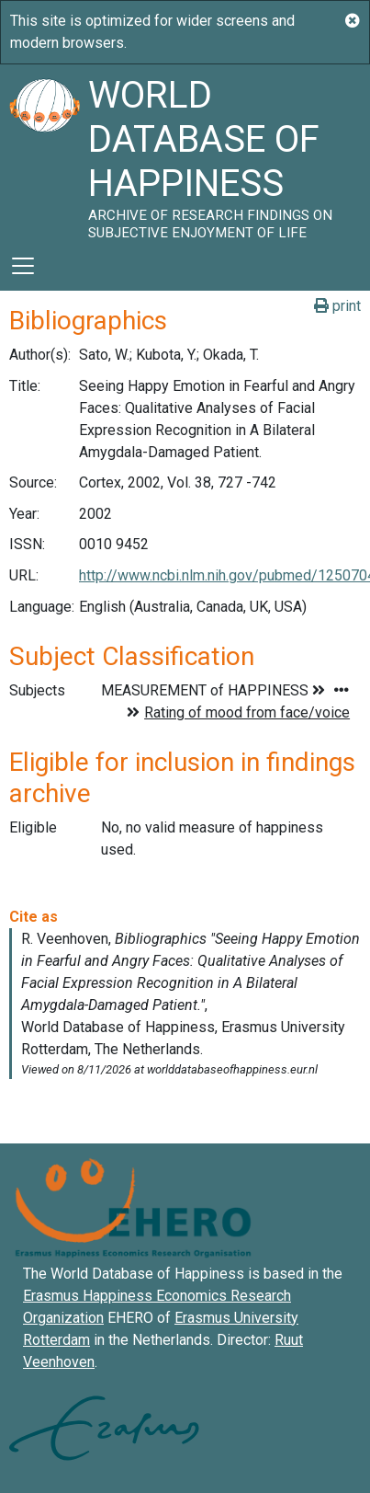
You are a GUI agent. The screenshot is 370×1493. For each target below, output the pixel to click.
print (337, 306)
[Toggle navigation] (23, 265)
